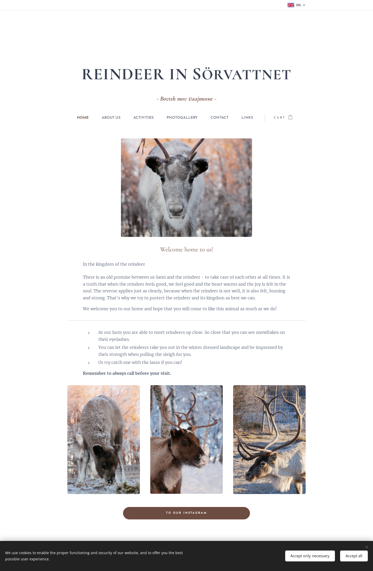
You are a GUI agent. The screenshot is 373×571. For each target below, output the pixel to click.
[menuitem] (75, 117)
